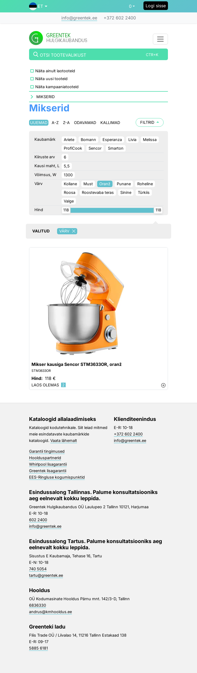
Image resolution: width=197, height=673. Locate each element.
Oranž (104, 183)
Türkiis (144, 192)
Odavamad (85, 122)
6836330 (37, 605)
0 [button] (130, 6)
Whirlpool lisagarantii (48, 464)
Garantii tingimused (47, 451)
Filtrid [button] (149, 122)
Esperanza (112, 139)
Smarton (116, 148)
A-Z (55, 122)
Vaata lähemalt (63, 440)
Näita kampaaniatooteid (57, 86)
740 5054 (38, 568)
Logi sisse (156, 5)
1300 (68, 175)
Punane (124, 183)
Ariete (69, 139)
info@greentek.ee (79, 17)
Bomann (88, 139)
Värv (68, 231)
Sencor (95, 148)
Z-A (66, 122)
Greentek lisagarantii (47, 470)
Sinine (125, 192)
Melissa (150, 139)
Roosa (69, 192)
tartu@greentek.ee (46, 575)
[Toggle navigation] (160, 39)
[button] (38, 6)
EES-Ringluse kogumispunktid (57, 477)
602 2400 (38, 519)
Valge (69, 201)
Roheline (145, 183)
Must (88, 183)
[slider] (66, 210)
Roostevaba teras (98, 192)
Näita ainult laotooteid (55, 70)
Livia (132, 139)
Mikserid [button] (45, 96)
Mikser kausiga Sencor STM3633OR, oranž (76, 364)
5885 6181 (38, 648)
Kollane (70, 183)
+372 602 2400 (120, 17)
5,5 (67, 166)
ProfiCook (73, 148)
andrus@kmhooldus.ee (50, 611)
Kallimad (110, 122)
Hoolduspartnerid (45, 457)
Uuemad (38, 122)
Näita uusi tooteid (51, 78)
